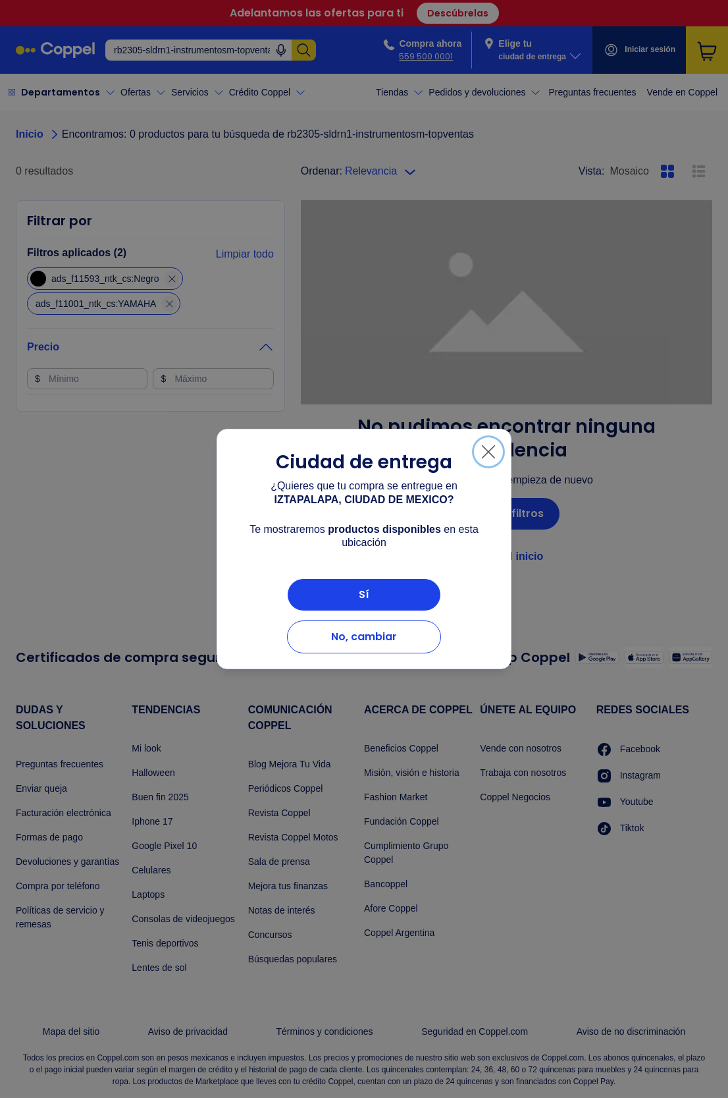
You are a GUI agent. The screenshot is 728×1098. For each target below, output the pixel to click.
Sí (364, 594)
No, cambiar (364, 636)
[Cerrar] (488, 451)
